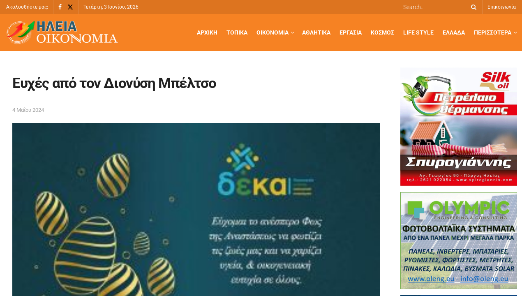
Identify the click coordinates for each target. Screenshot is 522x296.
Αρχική (207, 32)
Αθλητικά (316, 32)
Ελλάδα (454, 32)
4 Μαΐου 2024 (28, 110)
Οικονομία (272, 32)
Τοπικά (236, 32)
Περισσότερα (492, 32)
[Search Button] (472, 7)
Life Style (418, 32)
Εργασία (351, 32)
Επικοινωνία (501, 7)
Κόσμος (382, 32)
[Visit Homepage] (62, 33)
